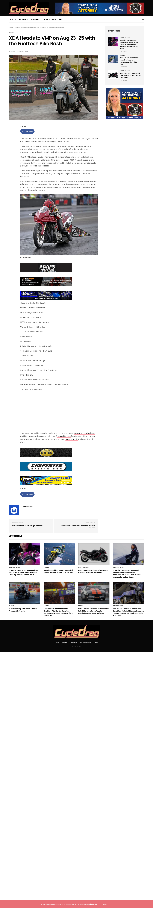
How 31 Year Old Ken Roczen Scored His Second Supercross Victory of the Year (129, 61)
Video (61, 19)
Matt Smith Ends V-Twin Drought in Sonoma (28, 526)
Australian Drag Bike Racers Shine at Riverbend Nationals (23, 609)
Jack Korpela (13, 51)
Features (35, 19)
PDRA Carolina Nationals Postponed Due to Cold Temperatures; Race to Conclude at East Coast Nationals (93, 610)
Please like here (64, 436)
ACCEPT (105, 904)
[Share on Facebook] (27, 131)
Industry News (49, 19)
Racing (22, 19)
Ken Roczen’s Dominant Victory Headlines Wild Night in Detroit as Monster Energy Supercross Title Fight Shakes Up (58, 612)
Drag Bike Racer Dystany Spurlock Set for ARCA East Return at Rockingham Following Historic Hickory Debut (129, 44)
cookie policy (91, 904)
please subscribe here (84, 433)
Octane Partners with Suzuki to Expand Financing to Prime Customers (130, 75)
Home (11, 19)
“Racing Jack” (71, 439)
